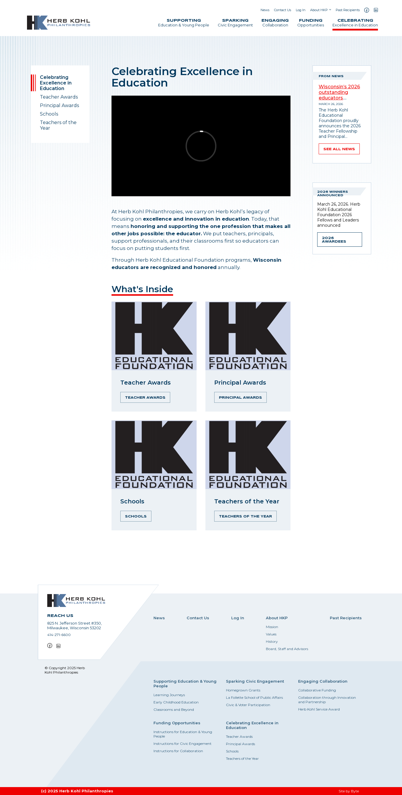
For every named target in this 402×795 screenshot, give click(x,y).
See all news (339, 149)
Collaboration (275, 23)
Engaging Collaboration (322, 681)
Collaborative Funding (317, 690)
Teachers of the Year (58, 125)
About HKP (319, 10)
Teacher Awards (59, 97)
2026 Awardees (334, 240)
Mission (272, 627)
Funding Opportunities (176, 722)
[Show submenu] (330, 9)
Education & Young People (183, 23)
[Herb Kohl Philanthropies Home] (58, 23)
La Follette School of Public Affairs (254, 697)
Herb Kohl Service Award (319, 709)
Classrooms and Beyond (173, 709)
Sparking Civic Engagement (255, 681)
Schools (49, 114)
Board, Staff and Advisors (287, 649)
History (272, 641)
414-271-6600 (59, 634)
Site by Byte (349, 791)
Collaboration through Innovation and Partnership (327, 699)
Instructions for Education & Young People (182, 734)
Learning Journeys (169, 695)
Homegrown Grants (243, 690)
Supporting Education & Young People (185, 683)
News (265, 10)
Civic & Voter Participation (248, 705)
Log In (300, 10)
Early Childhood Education (176, 702)
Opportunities (310, 23)
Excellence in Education (355, 23)
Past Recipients (348, 10)
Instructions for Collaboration (178, 751)
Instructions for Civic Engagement (182, 743)
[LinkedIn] (376, 10)
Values (271, 634)
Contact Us (282, 10)
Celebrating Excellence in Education (56, 83)
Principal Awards (59, 105)
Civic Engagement (235, 23)
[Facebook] (366, 10)
